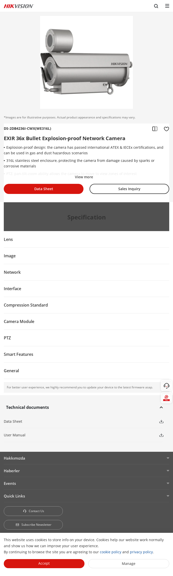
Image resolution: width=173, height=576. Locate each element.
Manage (128, 563)
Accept (44, 563)
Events (10, 483)
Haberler (12, 470)
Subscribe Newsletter (33, 524)
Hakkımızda (14, 458)
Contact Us (33, 511)
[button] (161, 421)
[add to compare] (155, 128)
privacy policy (141, 551)
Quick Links (14, 495)
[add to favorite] (165, 128)
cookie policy (110, 551)
